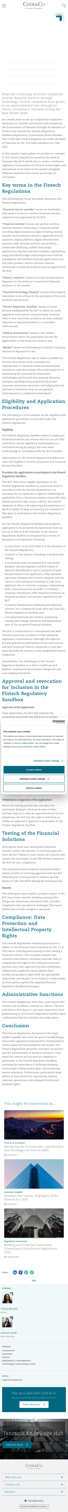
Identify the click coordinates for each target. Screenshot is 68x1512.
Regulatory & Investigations (16, 1360)
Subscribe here (31, 1404)
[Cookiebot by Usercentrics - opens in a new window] (52, 722)
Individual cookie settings (46, 761)
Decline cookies (34, 788)
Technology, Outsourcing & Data (18, 1364)
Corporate (7, 1354)
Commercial (8, 1350)
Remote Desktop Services (34, 1506)
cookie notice (28, 743)
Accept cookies (34, 769)
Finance (6, 1357)
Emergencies (35, 1500)
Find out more (14, 1444)
